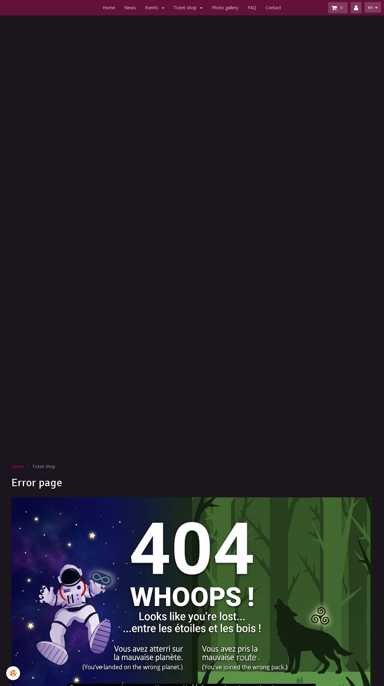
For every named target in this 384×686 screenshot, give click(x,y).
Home (109, 7)
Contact (273, 7)
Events (152, 7)
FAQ (252, 7)
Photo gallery (225, 7)
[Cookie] (13, 673)
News (130, 7)
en (370, 7)
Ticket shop (185, 7)
